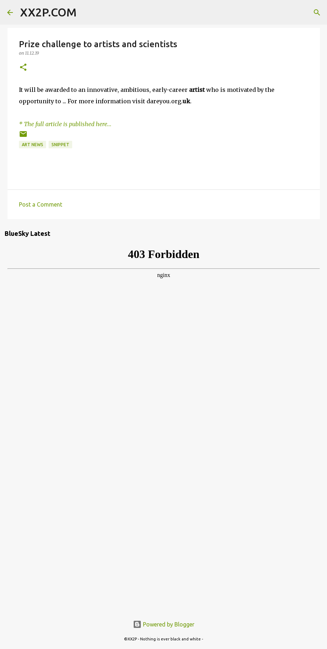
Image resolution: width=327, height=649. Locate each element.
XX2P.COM (48, 12)
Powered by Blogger (163, 624)
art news (32, 144)
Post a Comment (40, 204)
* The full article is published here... (65, 124)
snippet (60, 144)
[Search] (86, 12)
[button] (23, 68)
